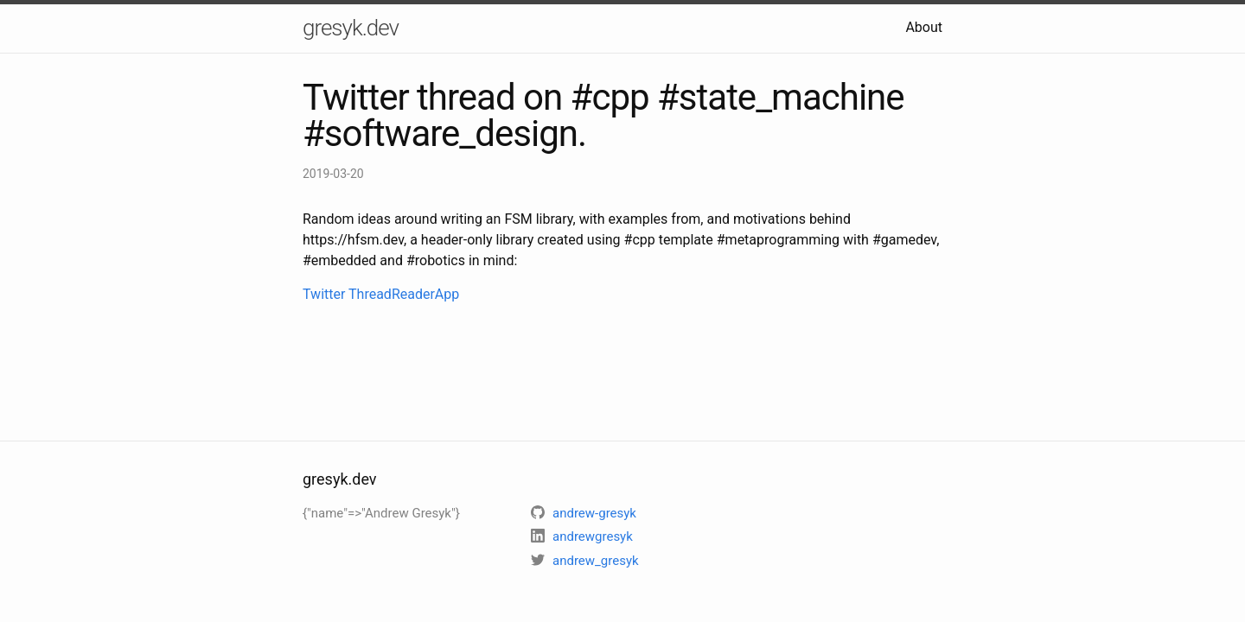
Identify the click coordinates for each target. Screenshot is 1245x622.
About (923, 27)
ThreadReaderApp (403, 294)
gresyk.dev (351, 28)
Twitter (324, 294)
